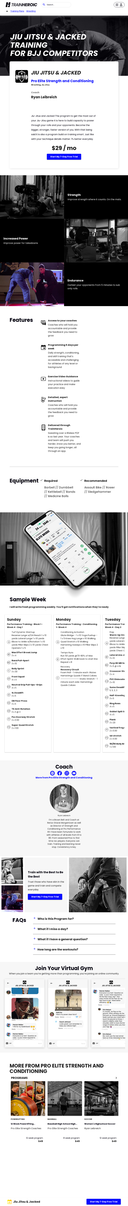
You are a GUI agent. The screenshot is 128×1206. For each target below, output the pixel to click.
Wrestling (31, 11)
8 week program (71, 1138)
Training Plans (17, 11)
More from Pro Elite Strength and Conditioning (64, 777)
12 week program (34, 1138)
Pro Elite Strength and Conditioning (62, 81)
